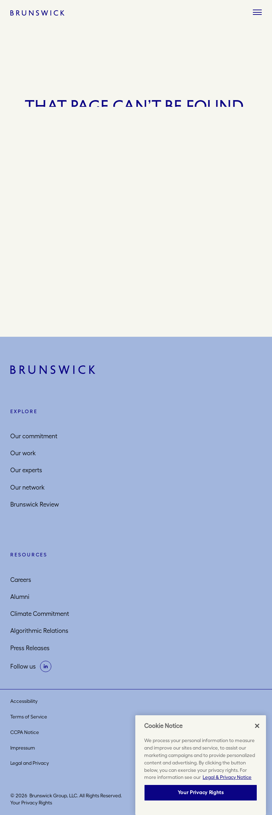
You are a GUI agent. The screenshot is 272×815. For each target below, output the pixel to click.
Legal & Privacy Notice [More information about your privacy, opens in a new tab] (227, 777)
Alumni (19, 596)
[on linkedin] (45, 666)
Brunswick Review (34, 504)
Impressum (22, 748)
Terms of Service (28, 716)
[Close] (257, 726)
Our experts (26, 470)
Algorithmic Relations (39, 630)
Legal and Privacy (29, 763)
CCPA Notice (24, 732)
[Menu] (257, 12)
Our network (27, 487)
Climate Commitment (39, 613)
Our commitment (33, 436)
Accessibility (24, 701)
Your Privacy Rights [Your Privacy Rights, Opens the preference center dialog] (201, 792)
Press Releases (30, 648)
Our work (23, 453)
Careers (20, 579)
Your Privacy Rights (31, 802)
